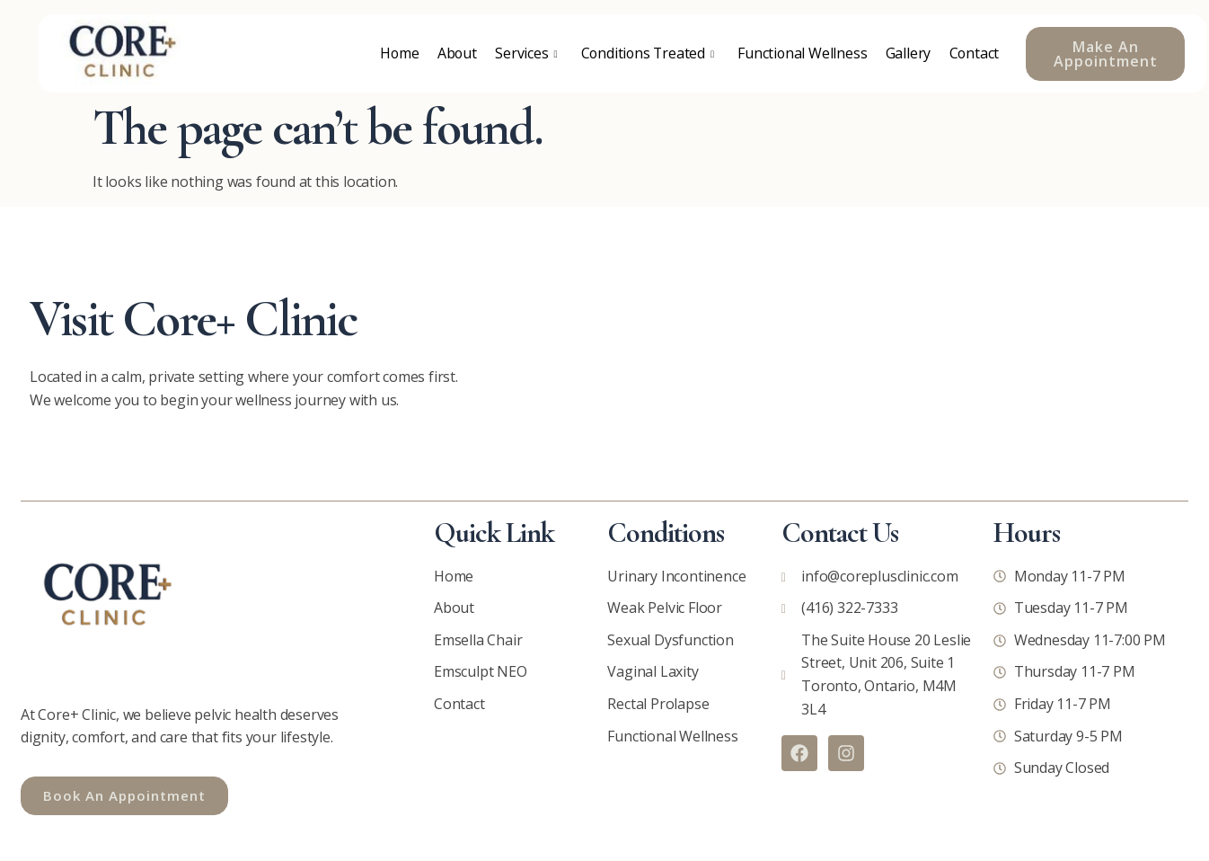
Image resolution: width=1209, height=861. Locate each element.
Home (395, 53)
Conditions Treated (645, 54)
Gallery (908, 53)
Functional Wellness (802, 53)
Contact (974, 53)
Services (522, 54)
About (453, 53)
